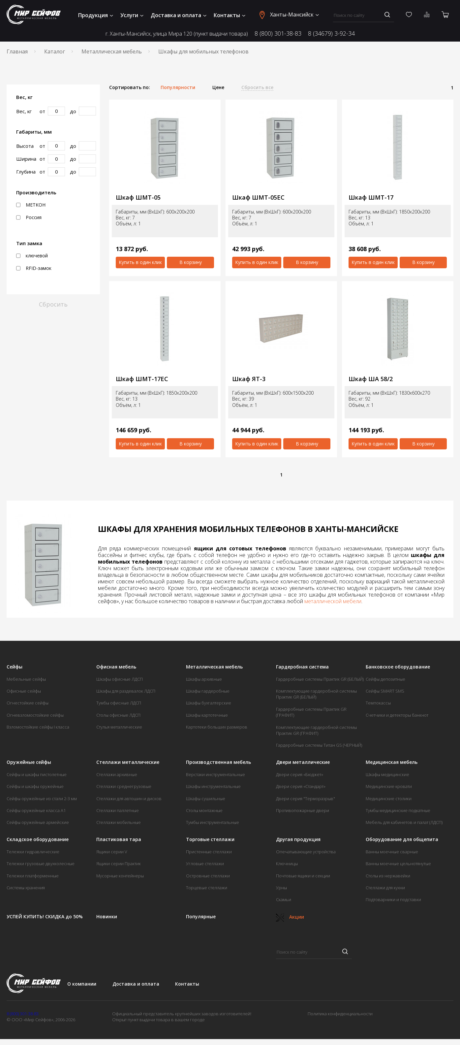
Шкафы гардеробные (208, 691)
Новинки (106, 917)
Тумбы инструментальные (212, 822)
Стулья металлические (119, 727)
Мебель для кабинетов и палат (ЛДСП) (404, 822)
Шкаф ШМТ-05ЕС (258, 197)
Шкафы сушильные (205, 798)
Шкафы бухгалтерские (208, 703)
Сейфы (14, 667)
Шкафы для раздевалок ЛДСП (125, 691)
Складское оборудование (38, 839)
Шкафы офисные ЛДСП (119, 679)
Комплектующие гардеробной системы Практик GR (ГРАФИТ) (316, 730)
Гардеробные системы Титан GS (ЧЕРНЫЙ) (319, 745)
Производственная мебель (218, 762)
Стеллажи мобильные (118, 822)
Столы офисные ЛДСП (118, 715)
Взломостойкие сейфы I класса (38, 727)
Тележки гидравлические (33, 852)
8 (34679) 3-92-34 (331, 33)
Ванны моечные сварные (392, 852)
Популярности (178, 87)
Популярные (201, 917)
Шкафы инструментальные (213, 786)
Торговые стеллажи (210, 839)
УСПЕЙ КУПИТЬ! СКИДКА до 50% (45, 917)
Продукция (95, 15)
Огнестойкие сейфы (27, 703)
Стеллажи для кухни (385, 888)
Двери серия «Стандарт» (300, 786)
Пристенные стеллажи (209, 852)
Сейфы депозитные (385, 679)
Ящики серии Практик (118, 863)
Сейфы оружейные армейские (38, 822)
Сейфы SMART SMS (385, 691)
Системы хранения (26, 888)
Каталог (54, 51)
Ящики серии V (111, 852)
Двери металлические (303, 762)
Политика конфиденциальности (340, 1014)
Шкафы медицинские (387, 774)
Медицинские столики (389, 798)
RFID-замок (33, 268)
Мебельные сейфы (26, 679)
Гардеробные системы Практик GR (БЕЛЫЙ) (320, 679)
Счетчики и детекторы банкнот (397, 715)
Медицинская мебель (391, 762)
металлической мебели (332, 601)
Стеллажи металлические (127, 762)
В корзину (190, 262)
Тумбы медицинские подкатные (398, 810)
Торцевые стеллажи (206, 888)
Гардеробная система (302, 667)
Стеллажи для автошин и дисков (129, 798)
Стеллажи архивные (116, 774)
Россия (29, 217)
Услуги (131, 15)
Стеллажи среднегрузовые (123, 786)
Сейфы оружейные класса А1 (36, 810)
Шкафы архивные (204, 679)
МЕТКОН (31, 205)
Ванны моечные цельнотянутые (398, 863)
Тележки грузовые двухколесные (41, 863)
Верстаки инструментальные (215, 774)
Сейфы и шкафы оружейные (35, 786)
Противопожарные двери (302, 810)
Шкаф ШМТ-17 (371, 197)
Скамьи (283, 899)
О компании (81, 984)
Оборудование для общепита (402, 839)
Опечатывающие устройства (306, 852)
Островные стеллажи (208, 876)
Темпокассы (378, 703)
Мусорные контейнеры (120, 876)
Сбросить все (257, 87)
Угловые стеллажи (205, 863)
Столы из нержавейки (388, 876)
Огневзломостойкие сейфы (35, 715)
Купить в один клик (140, 262)
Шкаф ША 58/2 (371, 379)
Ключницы (287, 863)
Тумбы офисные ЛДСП (118, 703)
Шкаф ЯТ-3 (248, 379)
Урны (281, 888)
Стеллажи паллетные (117, 810)
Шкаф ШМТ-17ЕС (142, 379)
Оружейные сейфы (29, 762)
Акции (290, 917)
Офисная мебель (116, 667)
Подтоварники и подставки (393, 899)
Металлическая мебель (111, 51)
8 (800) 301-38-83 (278, 33)
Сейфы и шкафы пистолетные (37, 774)
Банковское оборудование (398, 667)
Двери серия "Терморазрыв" (305, 798)
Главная (17, 51)
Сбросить (53, 304)
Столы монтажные (204, 810)
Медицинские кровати (389, 786)
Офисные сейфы (24, 691)
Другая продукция (298, 839)
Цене (218, 87)
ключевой (32, 256)
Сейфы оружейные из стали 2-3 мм (42, 798)
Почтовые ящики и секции (303, 876)
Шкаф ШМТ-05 (138, 197)
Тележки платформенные (33, 876)
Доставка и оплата (178, 15)
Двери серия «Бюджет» (299, 774)
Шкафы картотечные (207, 715)
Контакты (229, 15)
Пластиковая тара (118, 839)
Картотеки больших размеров (216, 727)
